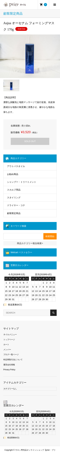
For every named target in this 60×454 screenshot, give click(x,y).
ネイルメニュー (10, 334)
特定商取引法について (13, 359)
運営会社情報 (9, 365)
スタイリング (13, 197)
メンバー (7, 349)
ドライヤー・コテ (16, 205)
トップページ (9, 339)
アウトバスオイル (16, 166)
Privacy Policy (9, 370)
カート (6, 344)
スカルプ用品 (13, 189)
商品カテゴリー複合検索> (30, 243)
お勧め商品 (12, 174)
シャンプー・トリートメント (21, 182)
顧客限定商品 (13, 213)
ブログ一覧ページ (11, 354)
